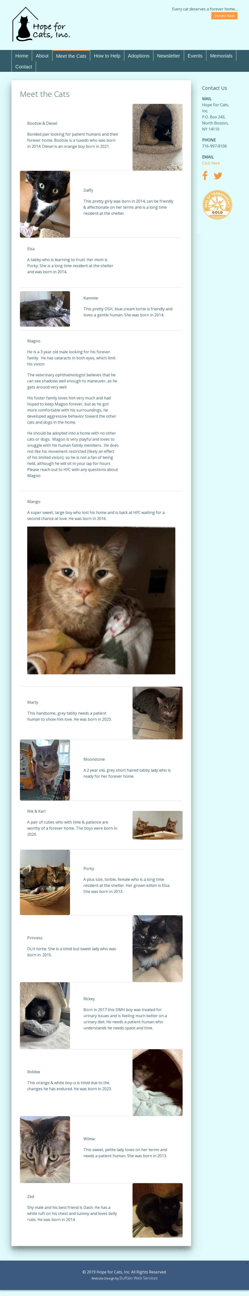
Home (21, 55)
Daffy (88, 190)
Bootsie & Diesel (42, 123)
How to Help (107, 55)
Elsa (31, 248)
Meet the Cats (71, 56)
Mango (33, 501)
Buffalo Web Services (138, 1278)
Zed (30, 1196)
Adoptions (139, 55)
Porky (88, 868)
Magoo (33, 341)
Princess (35, 938)
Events (195, 55)
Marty (32, 702)
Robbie (33, 1071)
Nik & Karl (36, 811)
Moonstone (94, 759)
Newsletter (168, 55)
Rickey (89, 998)
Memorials (221, 55)
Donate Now (224, 15)
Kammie (90, 298)
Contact (23, 66)
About (42, 55)
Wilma (89, 1138)
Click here (211, 163)
